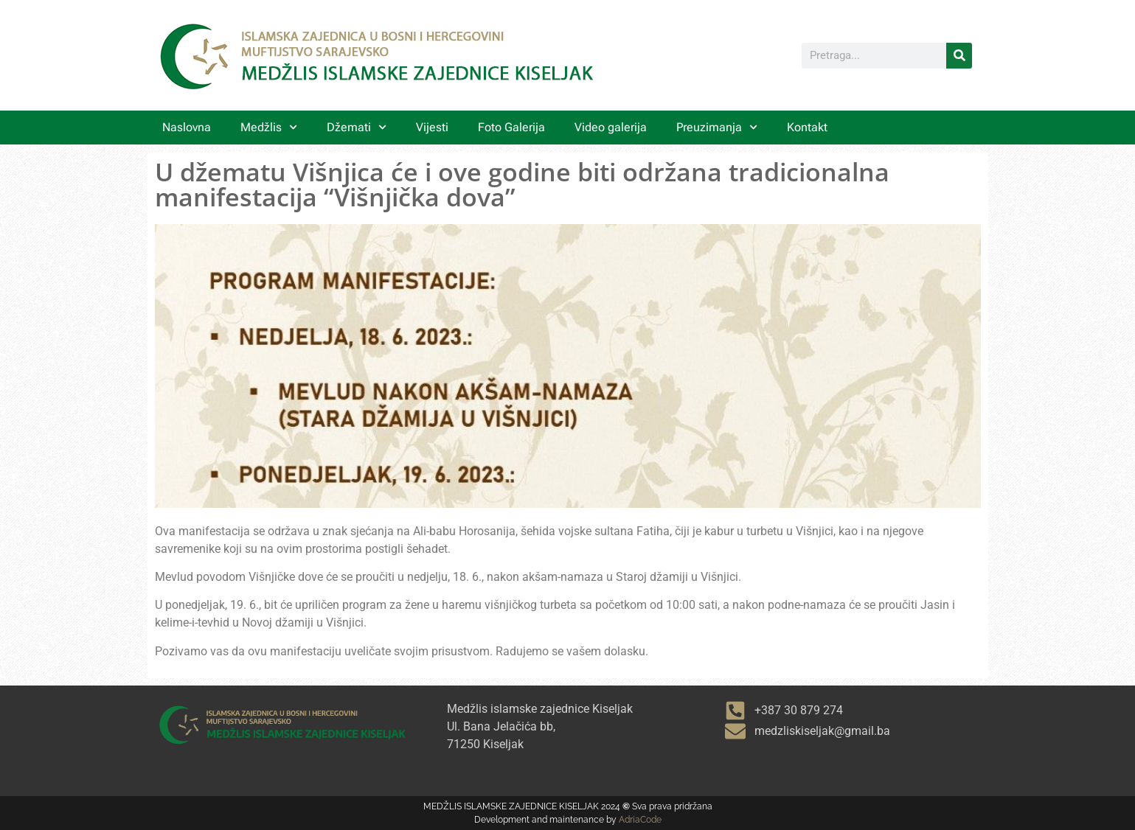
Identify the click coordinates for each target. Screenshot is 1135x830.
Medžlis (268, 127)
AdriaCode (640, 820)
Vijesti (432, 127)
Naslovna (186, 127)
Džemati (356, 127)
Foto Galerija (511, 127)
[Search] (959, 56)
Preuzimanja (716, 127)
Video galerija (611, 127)
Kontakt (807, 127)
